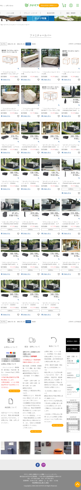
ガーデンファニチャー (10, 24)
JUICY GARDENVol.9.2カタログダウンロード (72, 389)
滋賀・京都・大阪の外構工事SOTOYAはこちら (72, 361)
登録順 (34, 44)
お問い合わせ (9, 5)
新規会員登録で (49, 5)
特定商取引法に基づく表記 (40, 482)
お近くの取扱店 (72, 349)
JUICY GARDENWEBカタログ (71, 375)
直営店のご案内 (72, 341)
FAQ (1, 5)
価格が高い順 (21, 44)
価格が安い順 (11, 44)
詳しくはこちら (14, 390)
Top (2, 24)
